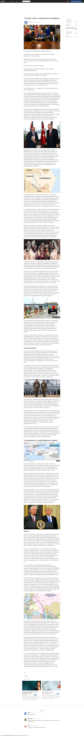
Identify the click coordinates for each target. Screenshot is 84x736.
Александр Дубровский (46, 693)
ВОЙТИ (68, 1)
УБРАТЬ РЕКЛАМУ (26, 1)
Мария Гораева (25, 694)
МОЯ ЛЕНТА (12, 1)
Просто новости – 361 (47, 692)
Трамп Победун (68, 20)
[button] (82, 1)
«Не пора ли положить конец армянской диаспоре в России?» (71, 28)
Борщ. (67, 35)
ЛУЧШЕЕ (16, 1)
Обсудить (42, 710)
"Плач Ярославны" (69, 31)
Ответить (29, 716)
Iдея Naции (68, 24)
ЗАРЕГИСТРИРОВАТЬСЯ (76, 1)
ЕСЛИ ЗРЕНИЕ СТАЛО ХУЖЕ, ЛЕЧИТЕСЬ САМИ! (29, 693)
